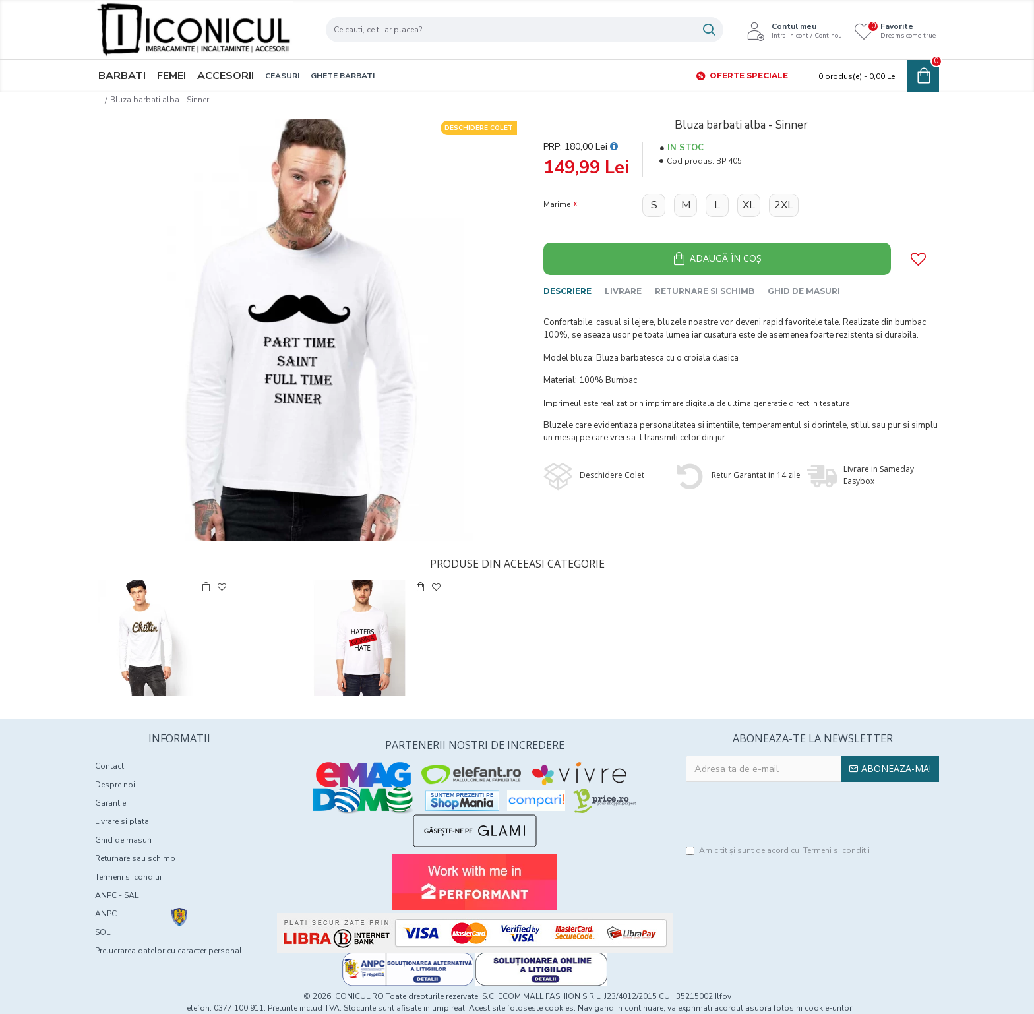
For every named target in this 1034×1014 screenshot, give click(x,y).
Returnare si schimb (704, 291)
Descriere (567, 291)
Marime (556, 204)
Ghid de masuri (804, 291)
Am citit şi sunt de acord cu (779, 851)
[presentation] (812, 814)
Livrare (623, 291)
